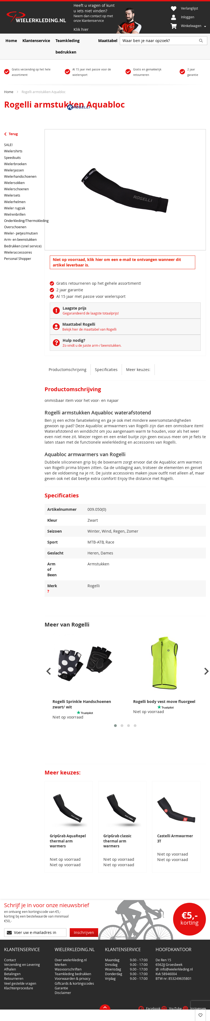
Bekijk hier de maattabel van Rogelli (89, 329)
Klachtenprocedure (18, 979)
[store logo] (39, 17)
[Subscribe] (84, 926)
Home (8, 92)
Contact (10, 951)
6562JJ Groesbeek (169, 956)
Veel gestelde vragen (20, 974)
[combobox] (163, 40)
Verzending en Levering (22, 956)
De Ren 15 (163, 951)
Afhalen (10, 960)
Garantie (61, 979)
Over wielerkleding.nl (71, 951)
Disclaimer (63, 984)
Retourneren (13, 969)
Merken (60, 956)
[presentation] (48, 671)
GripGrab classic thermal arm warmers (117, 840)
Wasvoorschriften (68, 960)
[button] (115, 725)
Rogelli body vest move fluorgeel (164, 701)
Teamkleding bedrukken (73, 965)
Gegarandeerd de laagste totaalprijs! (91, 313)
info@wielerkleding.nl (176, 960)
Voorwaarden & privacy (72, 969)
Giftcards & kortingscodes (74, 974)
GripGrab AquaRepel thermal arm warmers (68, 840)
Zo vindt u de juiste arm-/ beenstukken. (92, 345)
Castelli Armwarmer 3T (175, 838)
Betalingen (12, 965)
